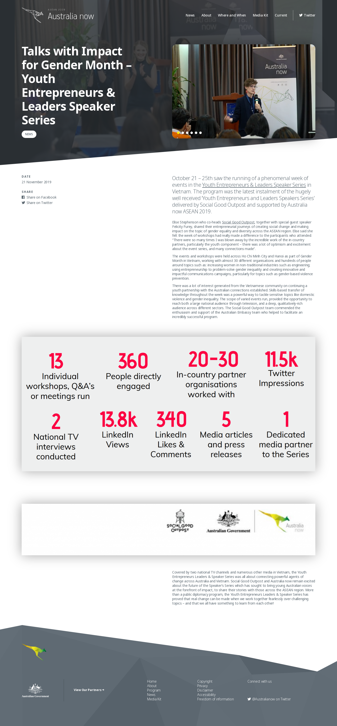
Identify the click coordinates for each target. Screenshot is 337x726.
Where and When (232, 15)
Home (152, 681)
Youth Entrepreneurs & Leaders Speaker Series (254, 185)
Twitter (307, 15)
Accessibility (206, 694)
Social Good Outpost (238, 222)
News (190, 15)
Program (154, 690)
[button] (178, 133)
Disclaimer (205, 690)
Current (281, 15)
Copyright (204, 681)
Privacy (202, 685)
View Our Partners (89, 690)
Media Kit (260, 15)
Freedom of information (215, 699)
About (206, 15)
